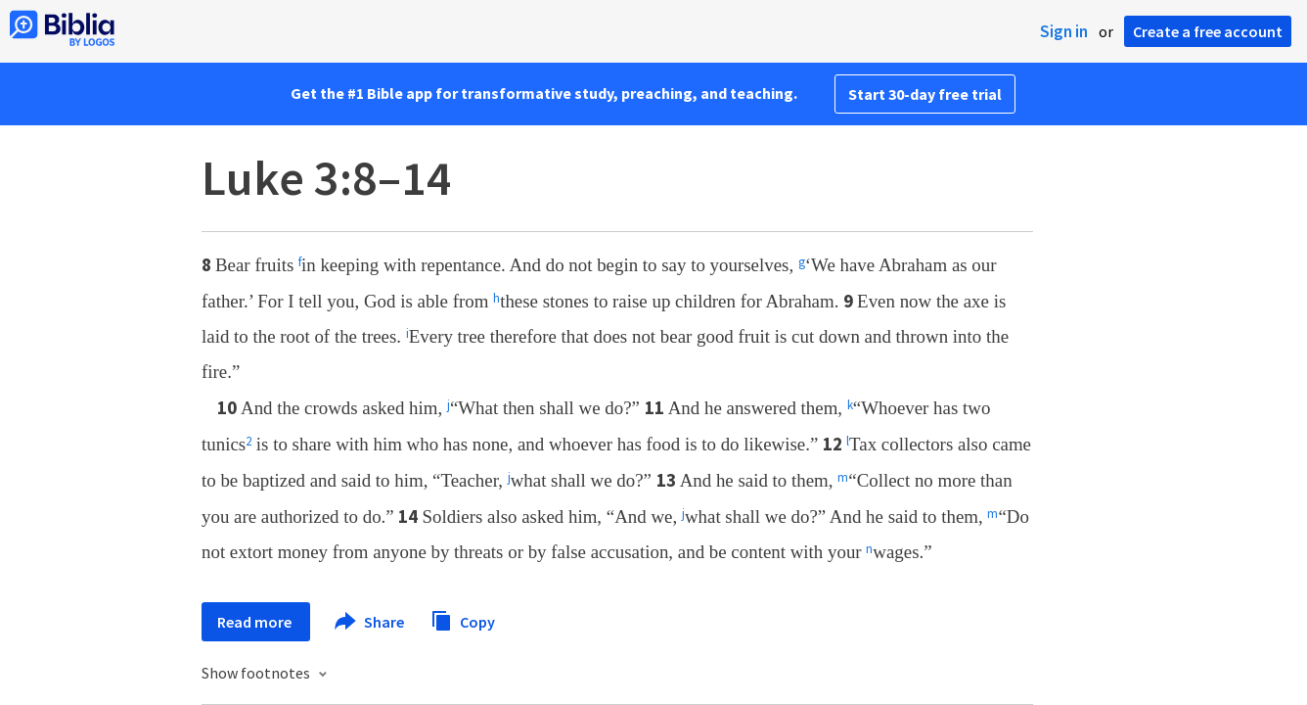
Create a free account (1208, 31)
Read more (255, 622)
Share (370, 622)
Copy (462, 619)
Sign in (1064, 31)
